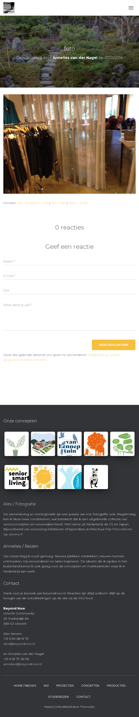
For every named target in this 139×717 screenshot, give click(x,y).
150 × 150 (24, 203)
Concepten (90, 685)
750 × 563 (58, 203)
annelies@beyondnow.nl (22, 664)
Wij (46, 685)
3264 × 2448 (77, 203)
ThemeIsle (87, 707)
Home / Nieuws (25, 685)
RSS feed (85, 598)
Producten (116, 685)
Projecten (65, 685)
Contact (83, 696)
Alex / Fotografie (19, 504)
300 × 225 (40, 203)
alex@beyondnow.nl (19, 644)
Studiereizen (58, 696)
